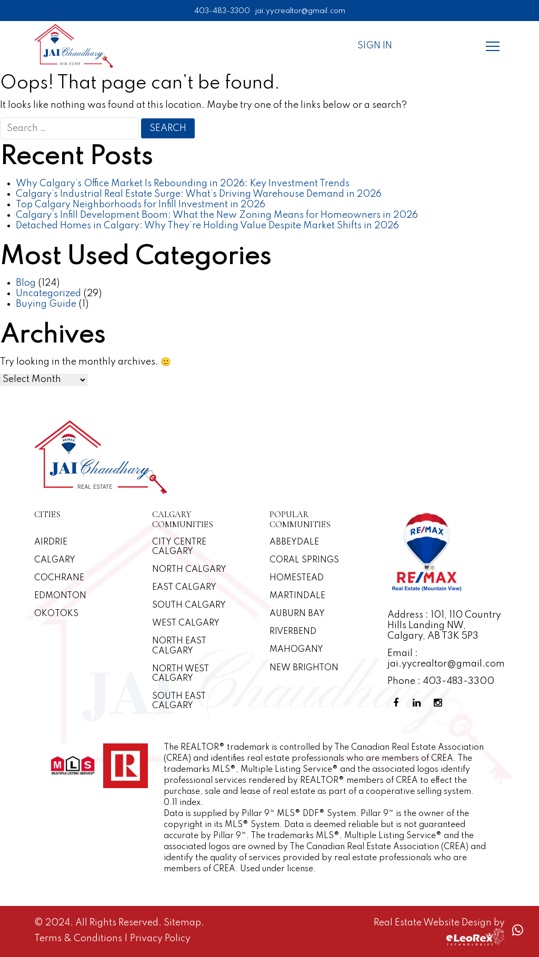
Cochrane (59, 578)
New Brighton (304, 668)
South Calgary (189, 605)
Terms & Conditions (79, 938)
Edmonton (60, 596)
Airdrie (50, 542)
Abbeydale (294, 542)
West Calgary (185, 623)
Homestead (297, 578)
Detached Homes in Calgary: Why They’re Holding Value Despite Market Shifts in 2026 (207, 225)
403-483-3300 (222, 11)
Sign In (374, 46)
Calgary (54, 560)
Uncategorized (48, 293)
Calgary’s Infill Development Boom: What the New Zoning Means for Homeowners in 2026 (217, 215)
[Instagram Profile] (440, 703)
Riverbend (293, 632)
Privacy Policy (160, 938)
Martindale (297, 596)
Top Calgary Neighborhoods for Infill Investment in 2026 (140, 204)
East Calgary (184, 587)
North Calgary (189, 570)
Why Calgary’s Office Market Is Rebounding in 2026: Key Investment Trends (183, 183)
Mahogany (296, 650)
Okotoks (56, 614)
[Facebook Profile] (397, 703)
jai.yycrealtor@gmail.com (300, 11)
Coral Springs (304, 560)
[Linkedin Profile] (419, 703)
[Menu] (493, 45)
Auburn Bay (297, 614)
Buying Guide (46, 304)
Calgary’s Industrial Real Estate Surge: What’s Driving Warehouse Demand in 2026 (199, 194)
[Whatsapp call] (517, 930)
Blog (26, 283)
